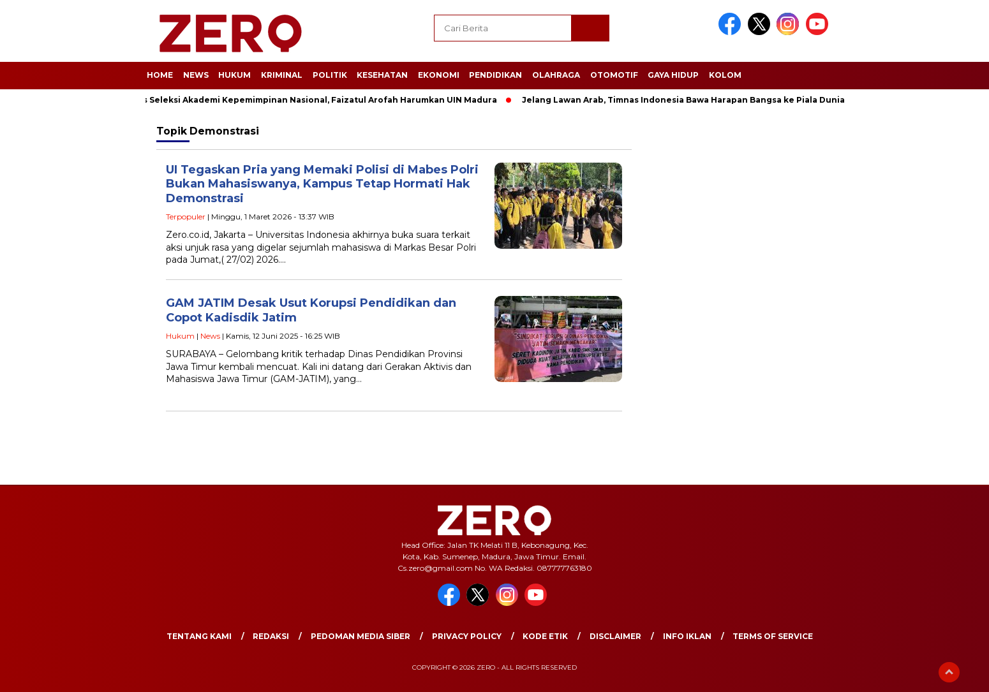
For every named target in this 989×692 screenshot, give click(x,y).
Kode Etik (545, 636)
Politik (330, 75)
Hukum (234, 75)
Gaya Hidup (673, 75)
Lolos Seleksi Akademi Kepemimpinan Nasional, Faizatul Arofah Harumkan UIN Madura (313, 100)
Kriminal (281, 75)
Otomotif (614, 75)
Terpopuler (185, 216)
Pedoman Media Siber (360, 636)
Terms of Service (772, 636)
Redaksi (271, 636)
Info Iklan (687, 636)
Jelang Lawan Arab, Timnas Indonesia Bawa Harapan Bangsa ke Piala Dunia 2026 (698, 100)
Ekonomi (438, 75)
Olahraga (556, 75)
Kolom (725, 75)
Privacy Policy (467, 636)
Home (160, 75)
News (196, 75)
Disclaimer (615, 636)
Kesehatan (382, 75)
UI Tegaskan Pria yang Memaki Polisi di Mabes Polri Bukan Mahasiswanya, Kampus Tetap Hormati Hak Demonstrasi (322, 184)
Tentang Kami (199, 636)
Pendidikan (495, 75)
